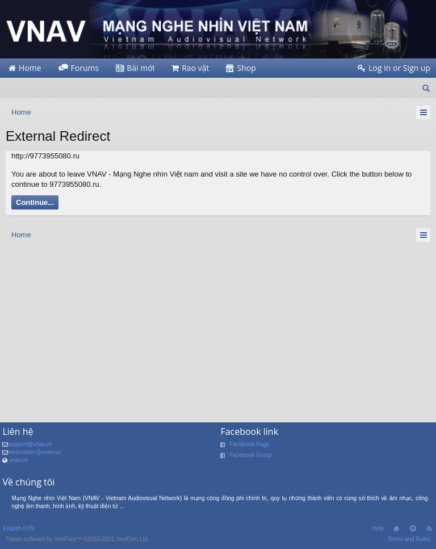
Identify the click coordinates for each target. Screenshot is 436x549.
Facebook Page (249, 444)
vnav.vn (18, 460)
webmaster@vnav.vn (34, 452)
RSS (429, 529)
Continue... (35, 202)
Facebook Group (250, 455)
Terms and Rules (409, 539)
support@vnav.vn (30, 444)
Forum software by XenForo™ (77, 539)
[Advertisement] (218, 328)
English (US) (19, 528)
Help (378, 528)
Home (396, 529)
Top (413, 529)
